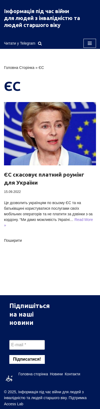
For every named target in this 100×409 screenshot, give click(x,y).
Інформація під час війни (36, 11)
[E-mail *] (27, 345)
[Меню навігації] (89, 43)
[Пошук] (40, 43)
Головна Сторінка (19, 67)
